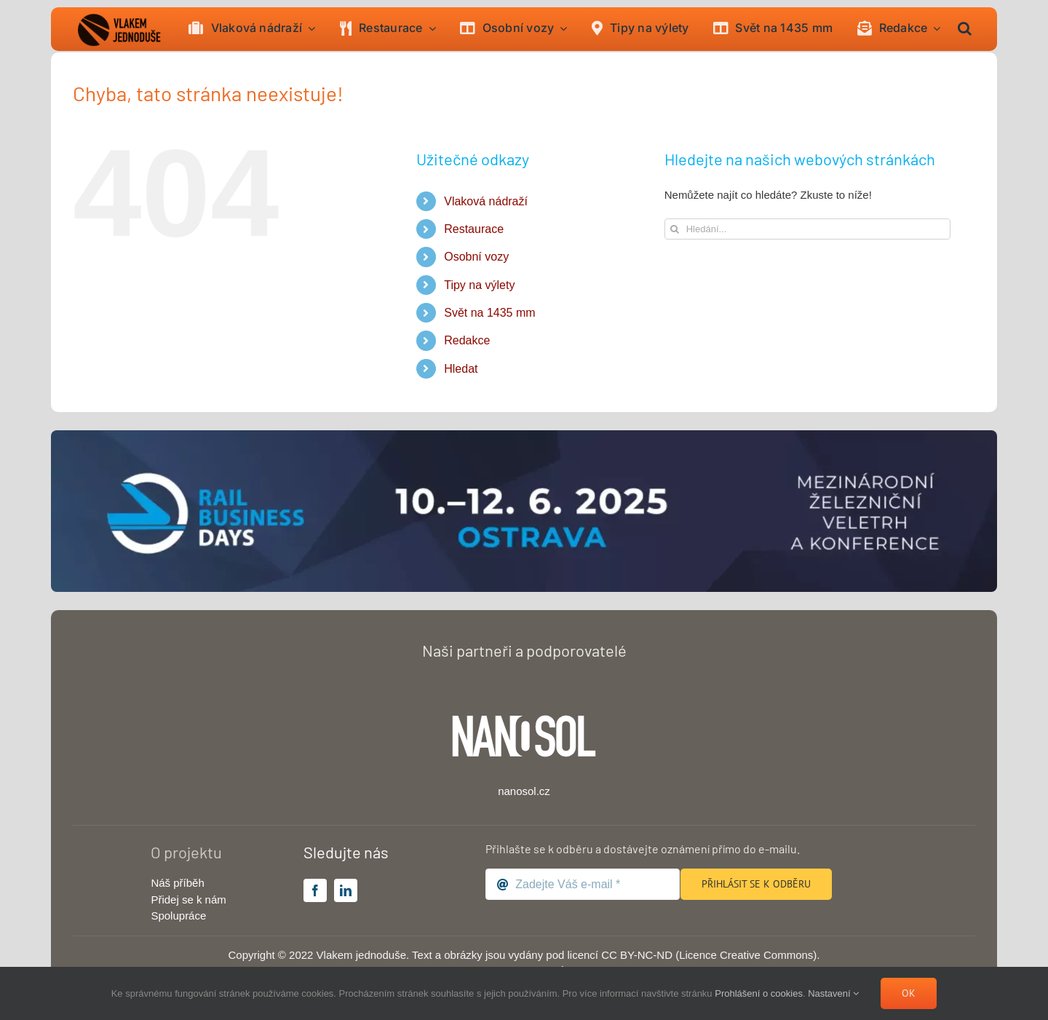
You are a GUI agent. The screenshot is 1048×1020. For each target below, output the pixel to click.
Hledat (460, 369)
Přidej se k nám (188, 899)
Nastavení (833, 993)
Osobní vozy (476, 256)
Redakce (467, 340)
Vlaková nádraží (486, 201)
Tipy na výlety (479, 285)
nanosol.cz (524, 791)
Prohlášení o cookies (759, 993)
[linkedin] (345, 890)
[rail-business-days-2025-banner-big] (524, 436)
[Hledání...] (807, 229)
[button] (965, 29)
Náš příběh (177, 883)
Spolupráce (178, 915)
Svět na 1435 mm (489, 313)
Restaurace (474, 229)
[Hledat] (675, 229)
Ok (909, 993)
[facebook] (315, 890)
